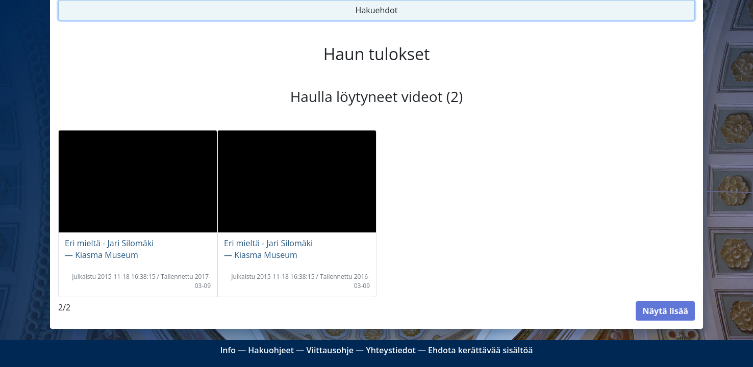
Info (228, 350)
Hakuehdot (377, 10)
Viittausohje (329, 350)
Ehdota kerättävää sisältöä (480, 350)
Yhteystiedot (391, 350)
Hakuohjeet (271, 350)
